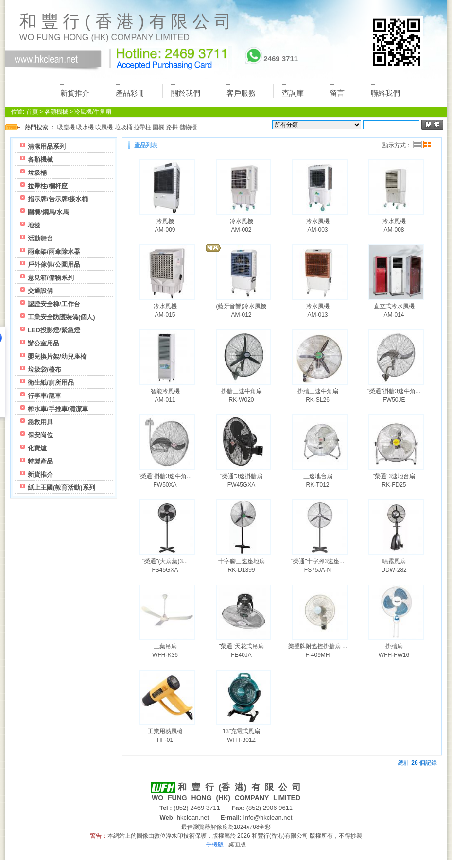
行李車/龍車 (44, 395)
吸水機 (85, 127)
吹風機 (104, 127)
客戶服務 (241, 90)
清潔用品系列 (47, 146)
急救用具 (40, 422)
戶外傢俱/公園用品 (54, 264)
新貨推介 (74, 90)
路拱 (172, 127)
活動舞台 (40, 238)
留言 (337, 90)
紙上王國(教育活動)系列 (61, 487)
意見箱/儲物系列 (51, 277)
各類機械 (56, 111)
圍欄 (158, 127)
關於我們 (185, 90)
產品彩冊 (130, 90)
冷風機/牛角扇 (92, 111)
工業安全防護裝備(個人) (61, 317)
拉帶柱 (142, 127)
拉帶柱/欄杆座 (48, 185)
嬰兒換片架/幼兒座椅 (57, 356)
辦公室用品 (43, 343)
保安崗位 (40, 435)
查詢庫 (293, 90)
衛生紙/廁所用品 (51, 382)
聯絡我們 (385, 90)
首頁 (32, 111)
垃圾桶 (123, 127)
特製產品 (40, 461)
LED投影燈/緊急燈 (54, 330)
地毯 (34, 225)
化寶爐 (37, 448)
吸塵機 (66, 127)
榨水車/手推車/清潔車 (58, 409)
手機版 (215, 844)
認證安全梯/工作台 (54, 304)
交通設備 (40, 290)
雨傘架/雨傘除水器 (54, 251)
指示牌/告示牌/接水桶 (58, 199)
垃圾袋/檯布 (44, 369)
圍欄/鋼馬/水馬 (48, 212)
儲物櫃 (188, 127)
